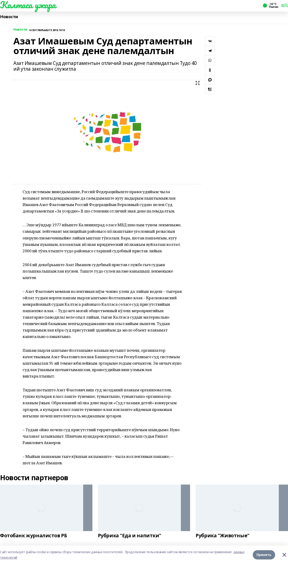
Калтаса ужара (28, 5)
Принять (263, 554)
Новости (9, 16)
